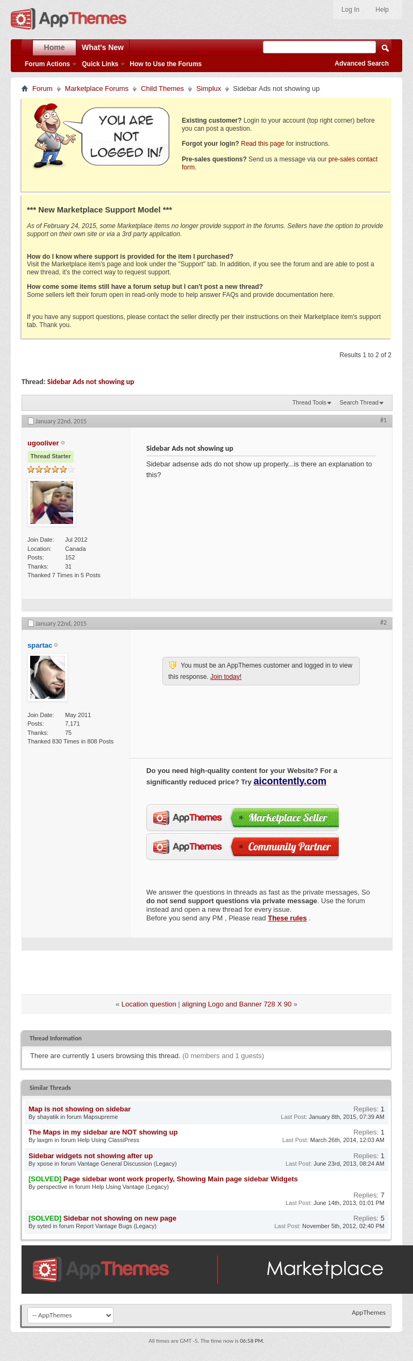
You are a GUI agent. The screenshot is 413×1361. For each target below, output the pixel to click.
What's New (103, 47)
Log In (350, 9)
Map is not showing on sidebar (80, 1109)
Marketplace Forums (97, 88)
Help (382, 9)
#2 (383, 622)
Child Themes (162, 88)
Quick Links (100, 64)
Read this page (262, 143)
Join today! (225, 676)
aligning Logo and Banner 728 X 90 (236, 1004)
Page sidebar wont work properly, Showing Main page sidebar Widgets (180, 1179)
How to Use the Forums (166, 64)
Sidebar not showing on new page (119, 1218)
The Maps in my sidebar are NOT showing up (103, 1132)
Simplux (208, 88)
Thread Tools (309, 402)
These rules (287, 918)
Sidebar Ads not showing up (90, 381)
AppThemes (369, 1312)
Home (54, 47)
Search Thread (359, 402)
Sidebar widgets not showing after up (91, 1156)
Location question (149, 1004)
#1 (383, 420)
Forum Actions (47, 64)
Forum (42, 88)
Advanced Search (361, 63)
